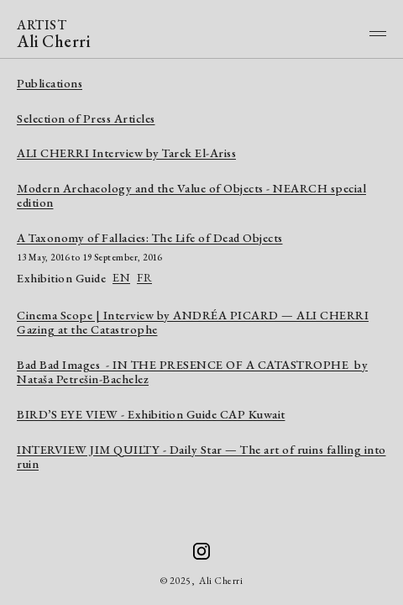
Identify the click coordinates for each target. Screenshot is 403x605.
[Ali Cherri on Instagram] (201, 551)
